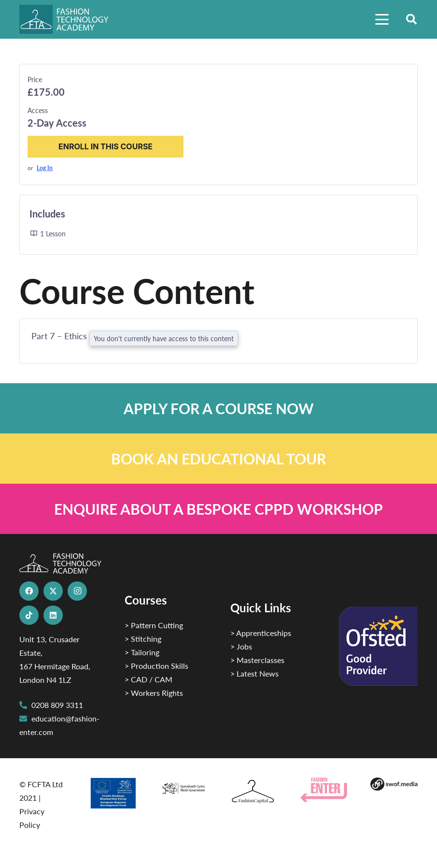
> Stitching (143, 638)
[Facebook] (29, 591)
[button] (382, 19)
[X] (53, 591)
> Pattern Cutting (154, 625)
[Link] (218, 408)
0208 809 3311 (57, 704)
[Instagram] (77, 591)
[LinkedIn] (53, 615)
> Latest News (254, 673)
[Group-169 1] (393, 784)
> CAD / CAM (148, 679)
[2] (112, 793)
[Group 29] (323, 790)
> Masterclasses (257, 659)
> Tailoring (142, 652)
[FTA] (69, 19)
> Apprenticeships (260, 632)
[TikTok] (29, 615)
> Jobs (241, 646)
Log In (45, 168)
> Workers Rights (154, 692)
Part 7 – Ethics (60, 336)
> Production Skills (156, 665)
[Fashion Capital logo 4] (253, 792)
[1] (183, 786)
